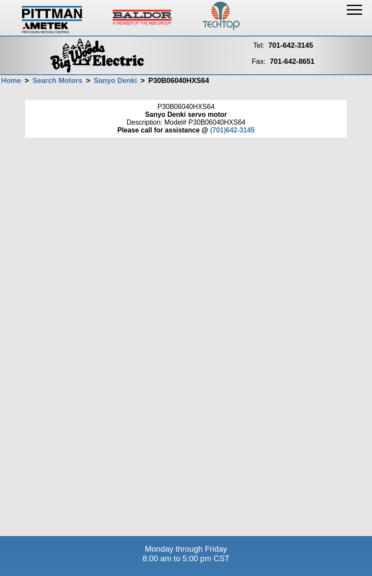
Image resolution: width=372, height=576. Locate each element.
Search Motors (58, 80)
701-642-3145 (290, 45)
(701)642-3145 (232, 130)
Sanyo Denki (115, 80)
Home (11, 80)
